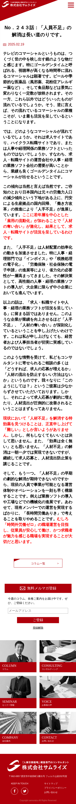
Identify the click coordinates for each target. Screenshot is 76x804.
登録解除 (38, 627)
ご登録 (38, 620)
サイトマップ (51, 783)
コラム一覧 (38, 563)
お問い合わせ (51, 792)
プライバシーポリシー (55, 788)
